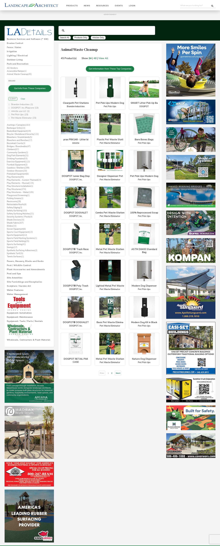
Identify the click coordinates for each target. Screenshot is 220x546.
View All (103, 58)
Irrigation (12, 51)
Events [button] (119, 5)
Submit (12, 96)
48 (95, 58)
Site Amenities (14, 275)
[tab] (29, 39)
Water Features (15, 287)
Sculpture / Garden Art (19, 283)
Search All (64, 37)
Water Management (17, 291)
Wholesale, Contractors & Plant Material (28, 337)
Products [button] (72, 5)
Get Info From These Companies (29, 87)
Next (118, 371)
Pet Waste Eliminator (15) (23, 115)
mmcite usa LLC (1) (20, 108)
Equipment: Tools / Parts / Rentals (25, 318)
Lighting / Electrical (17, 55)
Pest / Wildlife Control (19, 262)
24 (90, 58)
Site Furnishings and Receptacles (24, 279)
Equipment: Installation (19, 310)
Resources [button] (102, 5)
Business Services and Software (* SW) (27, 39)
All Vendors (12, 68)
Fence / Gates (14, 47)
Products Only (80, 37)
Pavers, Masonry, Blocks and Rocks (25, 258)
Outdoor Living (15, 59)
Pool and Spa (14, 270)
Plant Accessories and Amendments (26, 266)
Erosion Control (15, 43)
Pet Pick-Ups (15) (19, 111)
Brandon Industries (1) (22, 101)
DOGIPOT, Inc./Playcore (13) (24, 104)
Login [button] (132, 5)
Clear (23, 96)
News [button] (87, 5)
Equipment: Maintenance (20, 314)
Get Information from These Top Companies (110, 67)
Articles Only (98, 37)
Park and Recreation (17, 64)
